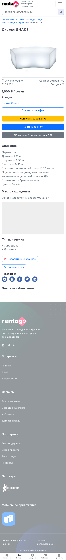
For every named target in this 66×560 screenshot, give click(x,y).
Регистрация (9, 457)
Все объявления (9, 20)
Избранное (8, 415)
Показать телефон (33, 110)
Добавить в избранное (20, 258)
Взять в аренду (33, 126)
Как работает (9, 379)
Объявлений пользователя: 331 (33, 135)
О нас (5, 373)
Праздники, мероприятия (15, 22)
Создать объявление (13, 408)
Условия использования (45, 543)
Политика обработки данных (14, 543)
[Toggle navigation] (60, 4)
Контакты (7, 463)
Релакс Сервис (11, 103)
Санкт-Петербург (27, 20)
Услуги (40, 20)
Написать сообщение (33, 118)
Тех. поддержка (11, 444)
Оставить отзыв (14, 267)
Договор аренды (11, 421)
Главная (6, 366)
